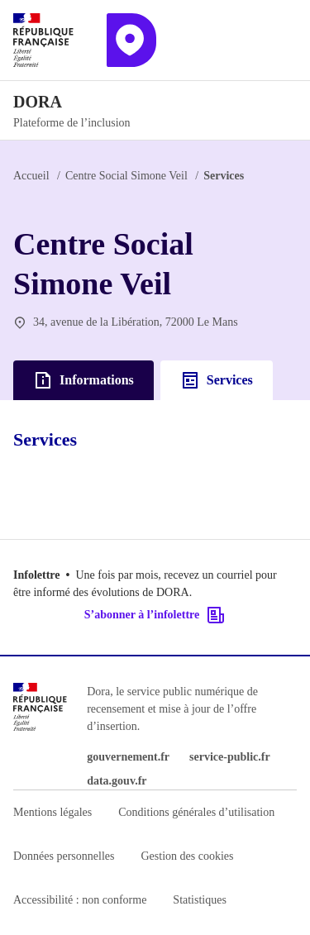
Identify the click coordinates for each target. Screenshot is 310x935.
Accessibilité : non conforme (79, 900)
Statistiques (200, 900)
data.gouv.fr (116, 781)
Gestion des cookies (187, 856)
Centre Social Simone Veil (126, 175)
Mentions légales (52, 812)
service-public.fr (229, 757)
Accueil (31, 175)
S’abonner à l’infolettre (155, 615)
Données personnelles (63, 856)
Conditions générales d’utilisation (196, 812)
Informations (83, 380)
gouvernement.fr (128, 757)
